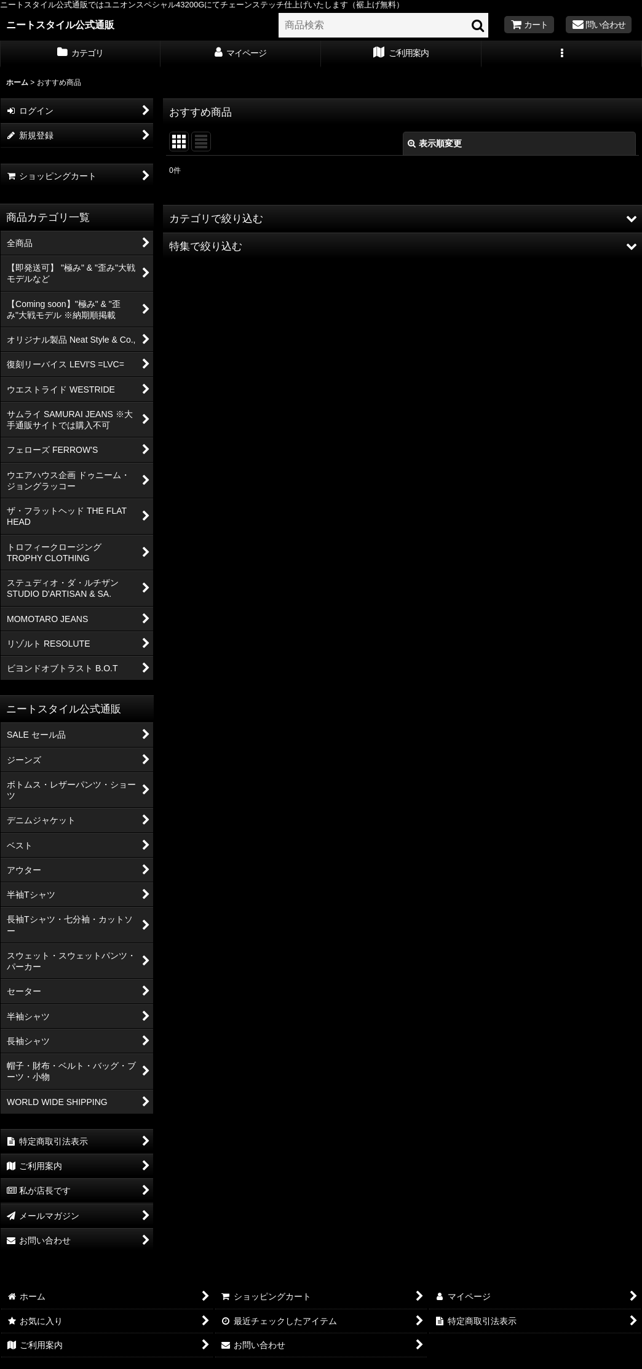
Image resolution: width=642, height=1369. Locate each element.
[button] (562, 54)
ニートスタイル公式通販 (60, 24)
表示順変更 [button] (435, 143)
